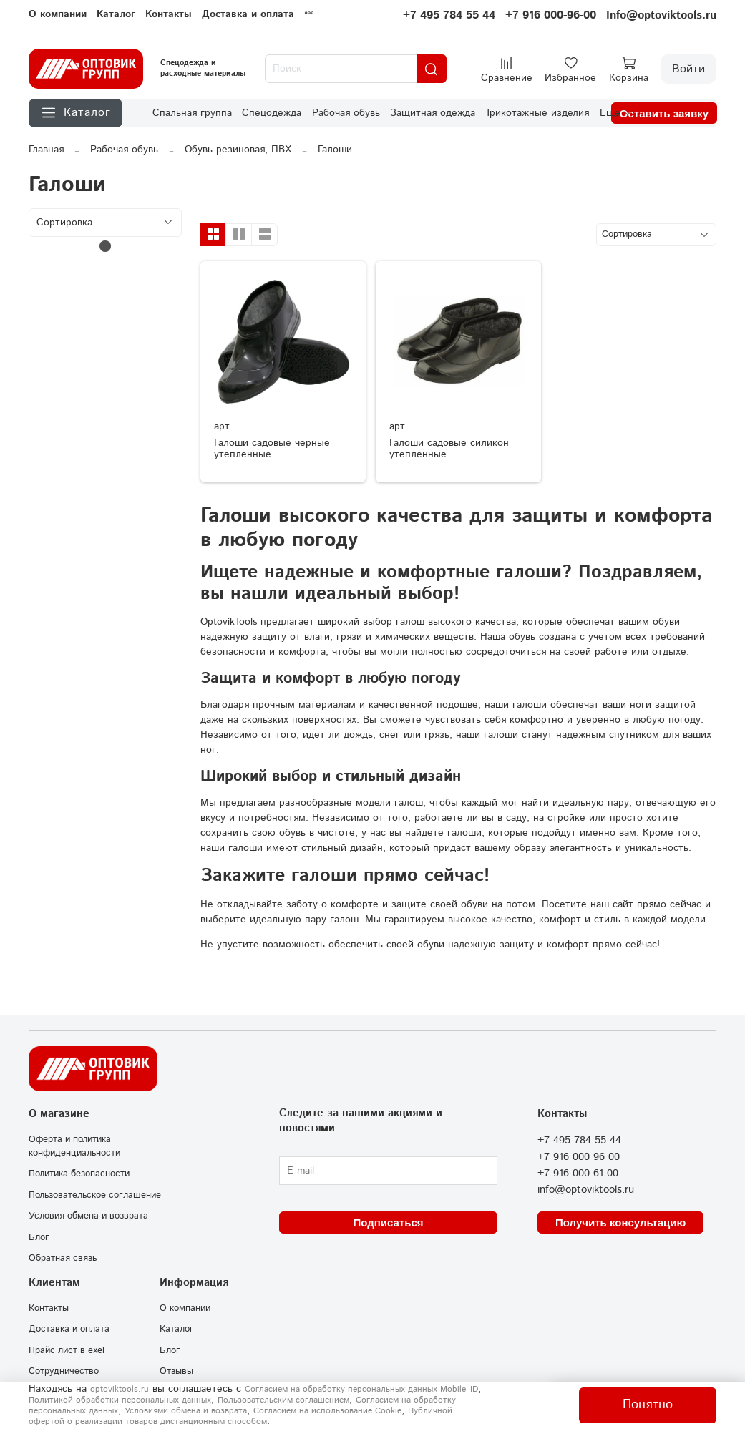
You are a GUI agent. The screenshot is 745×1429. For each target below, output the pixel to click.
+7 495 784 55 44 (449, 15)
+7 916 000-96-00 (550, 15)
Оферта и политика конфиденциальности (74, 1146)
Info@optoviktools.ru (661, 15)
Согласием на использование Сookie (327, 1411)
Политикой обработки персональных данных (120, 1400)
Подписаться (388, 1222)
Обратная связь (63, 1258)
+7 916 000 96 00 (578, 1157)
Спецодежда (271, 113)
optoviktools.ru (119, 1389)
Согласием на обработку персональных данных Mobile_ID (361, 1389)
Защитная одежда (432, 113)
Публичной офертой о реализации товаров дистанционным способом (240, 1416)
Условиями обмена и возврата (186, 1411)
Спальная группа (192, 113)
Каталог (116, 14)
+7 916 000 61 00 (577, 1173)
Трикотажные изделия (537, 113)
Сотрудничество (64, 1371)
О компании (58, 14)
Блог (39, 1237)
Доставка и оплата (248, 14)
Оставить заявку (664, 113)
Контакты (168, 14)
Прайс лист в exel (66, 1350)
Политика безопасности (79, 1173)
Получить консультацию (620, 1222)
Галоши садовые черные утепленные (272, 449)
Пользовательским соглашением (283, 1400)
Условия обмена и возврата (88, 1215)
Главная (46, 149)
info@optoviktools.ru (585, 1190)
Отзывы (176, 1371)
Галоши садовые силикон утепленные (449, 449)
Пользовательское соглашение (95, 1195)
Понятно (648, 1404)
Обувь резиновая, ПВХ (238, 149)
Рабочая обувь (346, 113)
